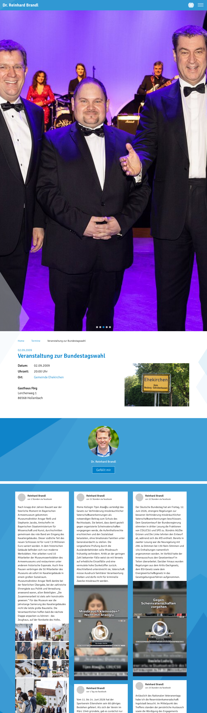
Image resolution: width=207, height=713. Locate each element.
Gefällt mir (103, 470)
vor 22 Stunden (152, 499)
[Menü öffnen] (200, 5)
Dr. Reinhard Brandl (103, 461)
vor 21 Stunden (93, 499)
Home (21, 340)
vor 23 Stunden (152, 687)
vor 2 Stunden (33, 499)
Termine (35, 340)
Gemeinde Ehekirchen (49, 377)
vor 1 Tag (90, 691)
